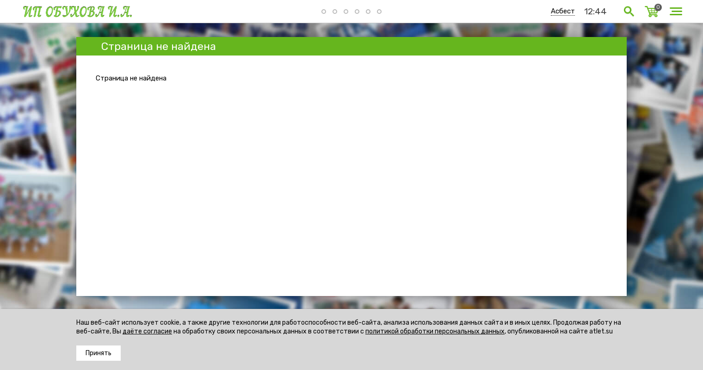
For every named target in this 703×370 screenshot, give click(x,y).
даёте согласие (147, 331)
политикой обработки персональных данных (435, 331)
